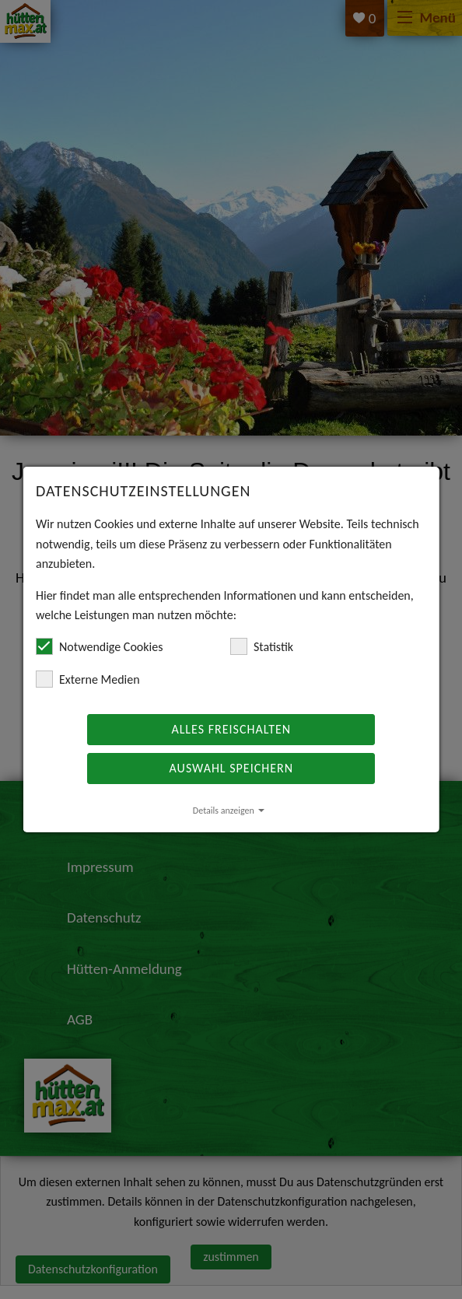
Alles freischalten (231, 729)
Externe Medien (88, 679)
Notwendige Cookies (99, 646)
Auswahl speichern (230, 768)
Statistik (261, 646)
